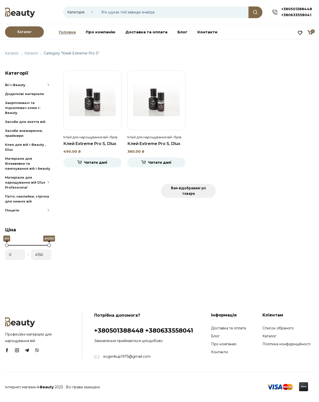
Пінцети (28, 210)
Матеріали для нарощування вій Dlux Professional (28, 182)
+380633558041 (296, 15)
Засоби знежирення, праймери (24, 133)
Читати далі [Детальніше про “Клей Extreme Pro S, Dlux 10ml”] (95, 162)
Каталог (12, 53)
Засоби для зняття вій (25, 122)
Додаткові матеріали (24, 94)
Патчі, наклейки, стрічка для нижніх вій (27, 198)
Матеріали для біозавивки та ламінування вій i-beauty (27, 163)
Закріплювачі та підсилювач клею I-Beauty (23, 108)
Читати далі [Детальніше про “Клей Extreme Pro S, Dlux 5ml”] (159, 162)
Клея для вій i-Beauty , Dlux (25, 147)
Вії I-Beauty (28, 84)
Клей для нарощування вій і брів (90, 137)
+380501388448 (296, 9)
